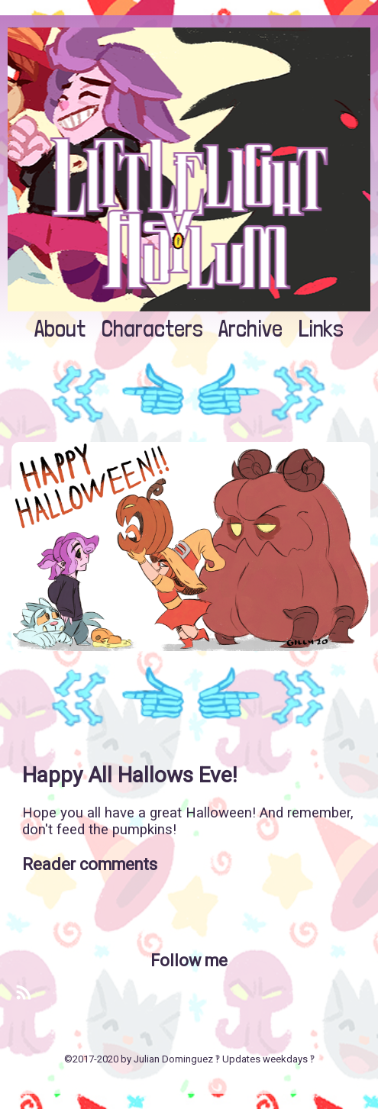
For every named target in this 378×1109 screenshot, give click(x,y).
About (60, 328)
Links (321, 328)
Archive (250, 328)
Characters (152, 328)
